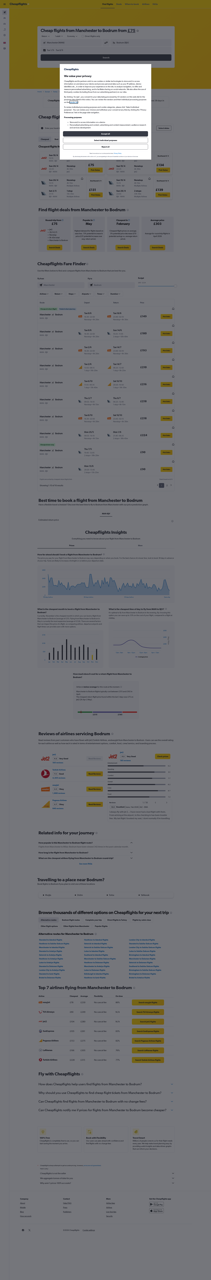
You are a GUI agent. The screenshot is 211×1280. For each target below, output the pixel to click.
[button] (105, 134)
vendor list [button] (74, 102)
